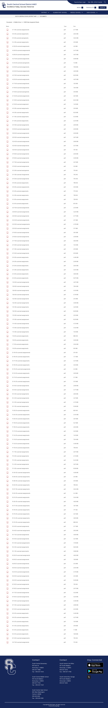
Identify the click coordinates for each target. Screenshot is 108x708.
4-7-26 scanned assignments (20, 116)
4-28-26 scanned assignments (20, 54)
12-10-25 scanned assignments (20, 381)
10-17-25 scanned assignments (21, 505)
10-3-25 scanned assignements (21, 543)
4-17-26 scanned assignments (20, 83)
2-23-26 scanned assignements (21, 224)
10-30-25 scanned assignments (21, 472)
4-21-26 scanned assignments (20, 75)
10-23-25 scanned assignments (21, 485)
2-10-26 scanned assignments (20, 253)
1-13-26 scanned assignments (20, 327)
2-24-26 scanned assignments (20, 220)
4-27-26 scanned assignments (20, 58)
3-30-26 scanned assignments (20, 129)
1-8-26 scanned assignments (20, 340)
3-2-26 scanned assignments (20, 203)
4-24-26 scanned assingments (20, 63)
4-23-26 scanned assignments (20, 67)
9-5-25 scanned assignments (20, 621)
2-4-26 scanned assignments (20, 270)
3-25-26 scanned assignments (20, 137)
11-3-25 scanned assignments (20, 468)
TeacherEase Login (80, 2)
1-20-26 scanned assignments (20, 311)
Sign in (102, 7)
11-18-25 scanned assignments (20, 427)
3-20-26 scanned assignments (20, 149)
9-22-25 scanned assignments (20, 580)
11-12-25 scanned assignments (20, 443)
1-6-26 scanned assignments (20, 348)
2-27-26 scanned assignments (20, 207)
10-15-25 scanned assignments (20, 514)
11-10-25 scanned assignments (20, 447)
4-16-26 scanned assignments (20, 87)
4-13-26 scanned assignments (20, 100)
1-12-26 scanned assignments (20, 332)
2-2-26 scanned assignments (20, 278)
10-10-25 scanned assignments (21, 522)
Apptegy (57, 705)
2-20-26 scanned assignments (20, 228)
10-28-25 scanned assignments (21, 481)
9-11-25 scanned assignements (20, 605)
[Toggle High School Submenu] (97, 13)
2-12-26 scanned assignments (20, 245)
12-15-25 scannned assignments (21, 369)
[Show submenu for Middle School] (75, 12)
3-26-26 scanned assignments (20, 133)
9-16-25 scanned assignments (20, 596)
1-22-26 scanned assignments (20, 303)
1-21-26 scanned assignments (20, 307)
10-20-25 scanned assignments (21, 501)
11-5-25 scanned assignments (20, 460)
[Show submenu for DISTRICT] (44, 12)
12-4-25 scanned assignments (20, 398)
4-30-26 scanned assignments (20, 46)
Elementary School (60, 12)
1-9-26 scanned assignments (20, 336)
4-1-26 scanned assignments (20, 121)
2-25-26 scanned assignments (20, 216)
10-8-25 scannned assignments (21, 530)
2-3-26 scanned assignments (20, 274)
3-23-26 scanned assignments (20, 145)
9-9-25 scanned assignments (20, 613)
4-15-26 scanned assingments (20, 92)
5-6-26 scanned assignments (20, 34)
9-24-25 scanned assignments (20, 572)
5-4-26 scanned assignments (20, 42)
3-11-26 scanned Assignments (20, 174)
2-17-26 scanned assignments (20, 241)
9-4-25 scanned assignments (20, 625)
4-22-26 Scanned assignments (20, 71)
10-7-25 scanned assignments (20, 534)
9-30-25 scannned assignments (21, 555)
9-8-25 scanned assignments (20, 617)
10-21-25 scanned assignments (20, 497)
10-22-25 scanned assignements (21, 493)
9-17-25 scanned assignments (20, 592)
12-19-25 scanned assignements (21, 352)
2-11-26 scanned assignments (20, 249)
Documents (43, 16)
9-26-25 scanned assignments (20, 563)
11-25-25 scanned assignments (20, 410)
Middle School (17, 22)
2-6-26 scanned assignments (20, 261)
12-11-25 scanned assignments (20, 377)
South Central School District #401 (25, 16)
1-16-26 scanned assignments (20, 315)
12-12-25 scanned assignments (20, 373)
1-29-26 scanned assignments (20, 286)
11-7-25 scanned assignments (20, 452)
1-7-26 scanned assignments (20, 344)
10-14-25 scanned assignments (21, 518)
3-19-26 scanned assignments (20, 154)
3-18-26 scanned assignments (20, 158)
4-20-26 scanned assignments (20, 79)
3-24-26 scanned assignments (20, 141)
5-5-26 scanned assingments (20, 38)
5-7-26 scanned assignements (20, 29)
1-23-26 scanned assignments (20, 298)
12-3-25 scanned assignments (20, 402)
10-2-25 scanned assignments (20, 547)
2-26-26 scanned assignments (20, 212)
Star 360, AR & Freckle (95, 2)
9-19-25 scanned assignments (20, 584)
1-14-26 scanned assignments (20, 323)
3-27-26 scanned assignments (20, 642)
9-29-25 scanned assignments (20, 559)
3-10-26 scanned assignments (20, 178)
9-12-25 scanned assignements (21, 638)
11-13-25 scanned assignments (20, 439)
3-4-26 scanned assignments (20, 195)
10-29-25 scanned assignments (21, 476)
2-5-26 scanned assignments (20, 265)
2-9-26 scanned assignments (20, 257)
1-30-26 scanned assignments (20, 282)
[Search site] (105, 2)
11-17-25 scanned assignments (20, 431)
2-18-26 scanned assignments (20, 236)
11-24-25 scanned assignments (20, 414)
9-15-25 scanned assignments (20, 601)
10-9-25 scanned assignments (20, 526)
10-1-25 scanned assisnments (20, 551)
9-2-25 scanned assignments (20, 634)
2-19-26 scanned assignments (20, 232)
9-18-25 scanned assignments (20, 588)
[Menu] (80, 8)
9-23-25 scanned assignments (20, 576)
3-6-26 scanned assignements (20, 187)
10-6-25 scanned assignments (20, 539)
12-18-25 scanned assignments (20, 356)
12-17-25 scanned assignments (20, 361)
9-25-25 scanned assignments (20, 567)
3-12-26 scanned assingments (20, 170)
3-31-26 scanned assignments (20, 125)
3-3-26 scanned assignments (20, 199)
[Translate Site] (91, 8)
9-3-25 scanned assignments (20, 630)
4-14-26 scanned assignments (20, 96)
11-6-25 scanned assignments (20, 456)
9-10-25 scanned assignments (20, 609)
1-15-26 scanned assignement (20, 319)
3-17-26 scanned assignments (20, 162)
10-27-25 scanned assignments (21, 489)
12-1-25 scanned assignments (20, 406)
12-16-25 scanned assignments (20, 365)
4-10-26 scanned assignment (20, 104)
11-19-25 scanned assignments (20, 423)
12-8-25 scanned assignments (20, 390)
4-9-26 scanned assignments (20, 108)
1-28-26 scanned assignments (20, 290)
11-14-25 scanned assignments (20, 435)
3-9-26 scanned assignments (20, 183)
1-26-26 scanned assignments (20, 294)
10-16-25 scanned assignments (21, 510)
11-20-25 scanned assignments (20, 419)
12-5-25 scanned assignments (20, 394)
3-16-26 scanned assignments (20, 166)
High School (91, 12)
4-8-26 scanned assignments (20, 112)
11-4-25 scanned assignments (20, 464)
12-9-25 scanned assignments (20, 385)
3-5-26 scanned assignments (20, 191)
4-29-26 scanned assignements (21, 50)
